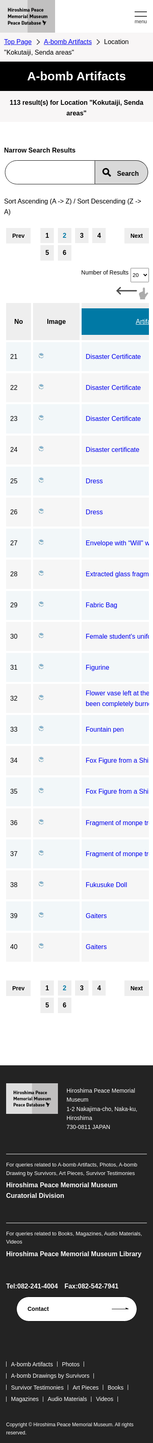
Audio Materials (67, 1399)
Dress (94, 481)
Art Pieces (86, 1387)
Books (116, 1387)
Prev (18, 235)
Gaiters (96, 915)
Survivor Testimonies (37, 1387)
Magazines (25, 1399)
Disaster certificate (113, 449)
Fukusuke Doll (106, 884)
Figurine (97, 667)
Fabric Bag (101, 605)
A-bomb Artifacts (68, 41)
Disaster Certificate (113, 356)
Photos (71, 1364)
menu (141, 21)
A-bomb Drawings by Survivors (50, 1375)
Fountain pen (105, 729)
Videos (104, 1399)
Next (137, 235)
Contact (38, 1309)
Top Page (18, 41)
